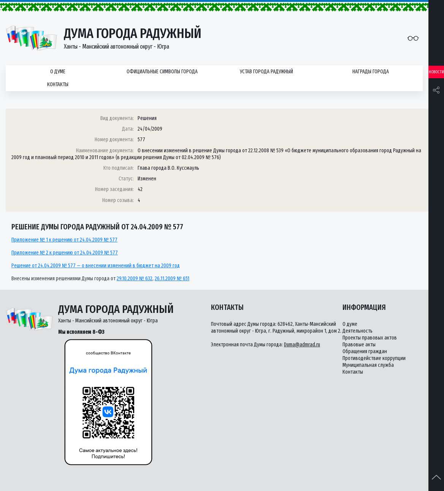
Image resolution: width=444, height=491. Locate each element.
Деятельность (358, 331)
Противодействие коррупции (374, 358)
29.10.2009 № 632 (134, 278)
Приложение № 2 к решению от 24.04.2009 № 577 (64, 252)
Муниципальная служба (368, 365)
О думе (57, 71)
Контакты (57, 84)
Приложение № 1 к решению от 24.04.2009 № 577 (64, 240)
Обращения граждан (365, 351)
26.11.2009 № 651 (172, 278)
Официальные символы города (162, 71)
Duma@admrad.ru (302, 344)
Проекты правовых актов (370, 338)
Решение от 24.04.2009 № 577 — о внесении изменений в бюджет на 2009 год (95, 265)
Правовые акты (359, 344)
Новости (436, 71)
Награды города (370, 71)
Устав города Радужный (266, 71)
